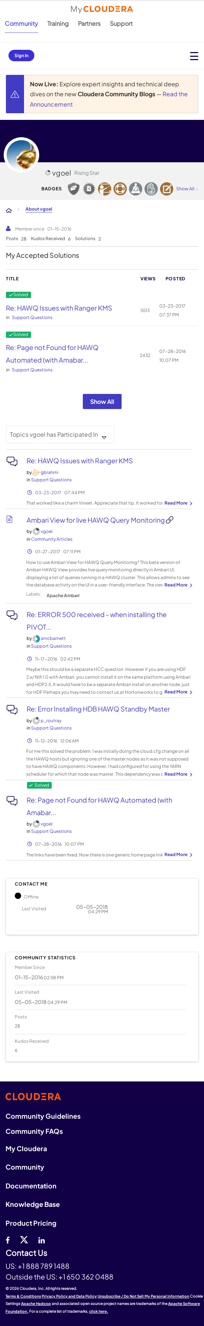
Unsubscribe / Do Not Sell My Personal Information (143, 1296)
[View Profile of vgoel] (46, 531)
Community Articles (51, 539)
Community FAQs (34, 1131)
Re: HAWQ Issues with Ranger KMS (59, 308)
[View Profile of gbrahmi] (49, 472)
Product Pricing (31, 1223)
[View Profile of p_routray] (51, 720)
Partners (89, 23)
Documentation (31, 1185)
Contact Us (26, 1253)
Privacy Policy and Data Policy (69, 1296)
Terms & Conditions (23, 1296)
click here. (98, 1311)
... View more (177, 503)
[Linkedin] (41, 1239)
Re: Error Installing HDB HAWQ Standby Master (98, 708)
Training (58, 23)
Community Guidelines (43, 1116)
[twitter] (24, 1239)
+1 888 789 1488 (43, 1265)
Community (21, 23)
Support (121, 23)
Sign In (21, 55)
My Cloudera (26, 1148)
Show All (102, 401)
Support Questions (32, 317)
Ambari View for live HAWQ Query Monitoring (96, 520)
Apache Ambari (63, 595)
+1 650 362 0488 (85, 1276)
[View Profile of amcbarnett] (53, 638)
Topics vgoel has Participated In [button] (54, 434)
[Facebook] (8, 1239)
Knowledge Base (33, 1204)
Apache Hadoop (36, 1303)
